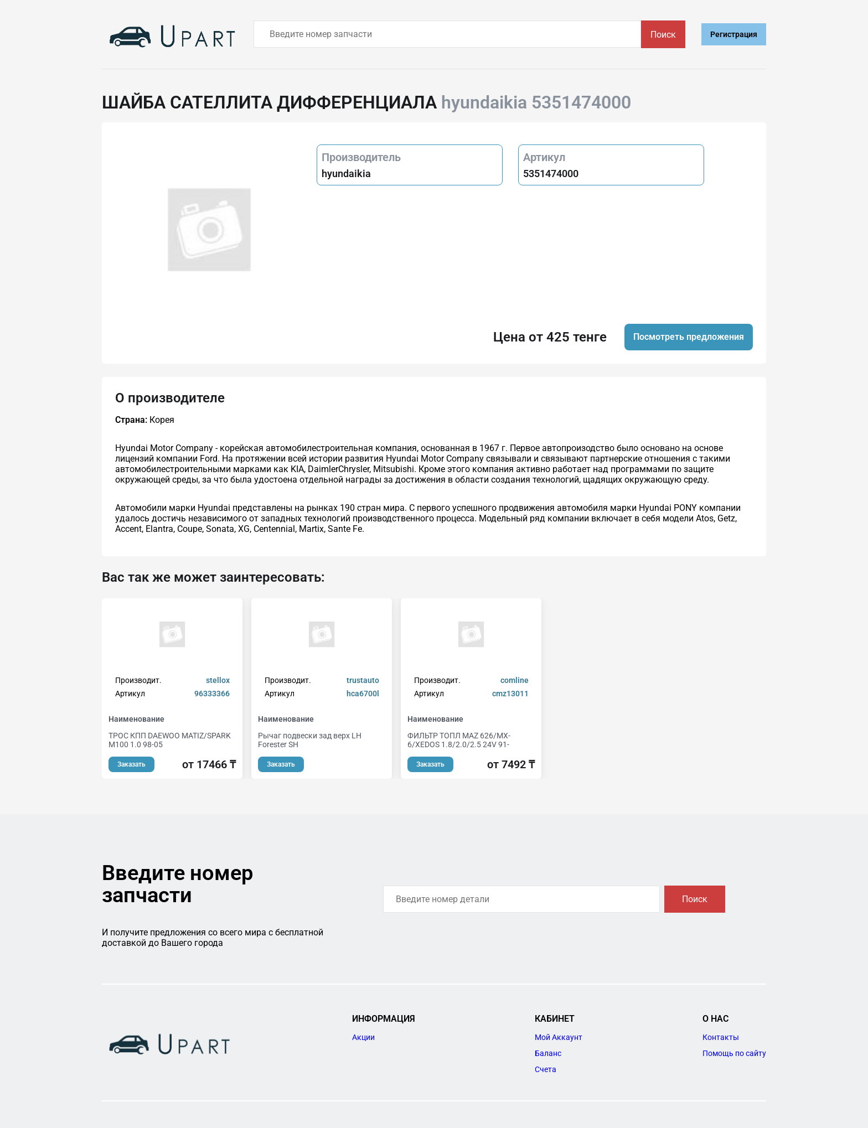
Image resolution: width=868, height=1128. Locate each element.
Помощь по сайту (734, 1053)
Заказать (131, 764)
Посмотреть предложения (688, 337)
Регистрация (733, 34)
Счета (545, 1069)
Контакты (720, 1037)
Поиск (663, 34)
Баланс (548, 1053)
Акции (363, 1037)
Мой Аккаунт (558, 1037)
